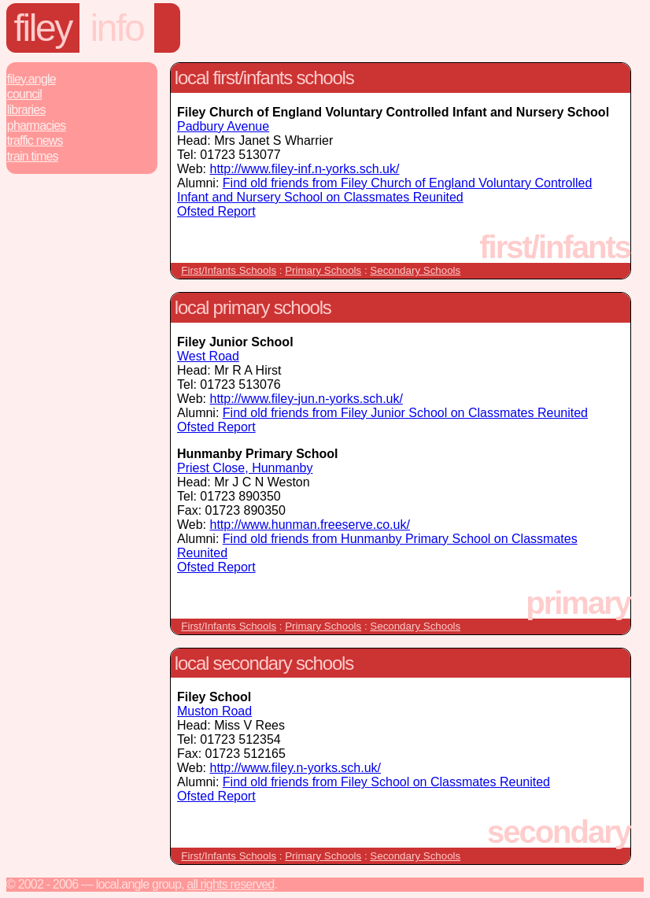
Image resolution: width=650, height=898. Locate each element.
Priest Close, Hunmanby (245, 468)
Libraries (26, 109)
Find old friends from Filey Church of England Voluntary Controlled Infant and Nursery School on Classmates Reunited (384, 190)
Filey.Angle (31, 79)
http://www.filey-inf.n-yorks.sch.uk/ (305, 169)
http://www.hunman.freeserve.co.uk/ (310, 524)
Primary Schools (323, 270)
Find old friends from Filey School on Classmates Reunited (386, 782)
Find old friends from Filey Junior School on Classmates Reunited (405, 412)
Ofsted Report (216, 211)
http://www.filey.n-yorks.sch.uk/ (296, 767)
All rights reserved (230, 884)
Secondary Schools (415, 270)
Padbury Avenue (223, 126)
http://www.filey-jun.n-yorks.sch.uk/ (306, 398)
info (117, 28)
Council (24, 94)
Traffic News (35, 140)
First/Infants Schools (228, 270)
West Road (208, 356)
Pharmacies (36, 125)
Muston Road (214, 711)
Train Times (32, 156)
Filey (43, 28)
